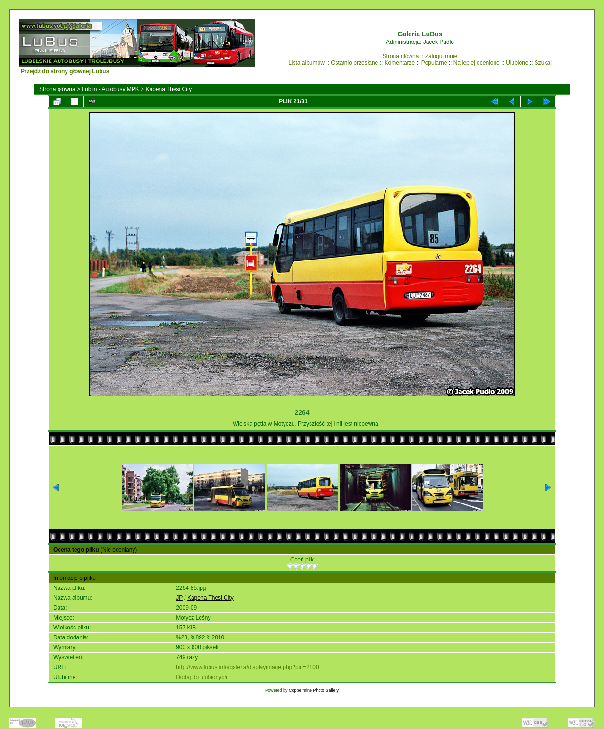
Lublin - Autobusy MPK (110, 89)
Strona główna (401, 56)
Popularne (434, 62)
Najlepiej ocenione (476, 62)
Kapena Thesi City (168, 89)
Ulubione (517, 62)
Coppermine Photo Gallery (314, 690)
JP (179, 598)
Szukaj (543, 62)
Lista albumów (306, 62)
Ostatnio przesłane (354, 62)
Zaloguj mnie (441, 56)
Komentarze (400, 62)
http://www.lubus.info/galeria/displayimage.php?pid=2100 (247, 667)
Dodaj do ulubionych (201, 677)
